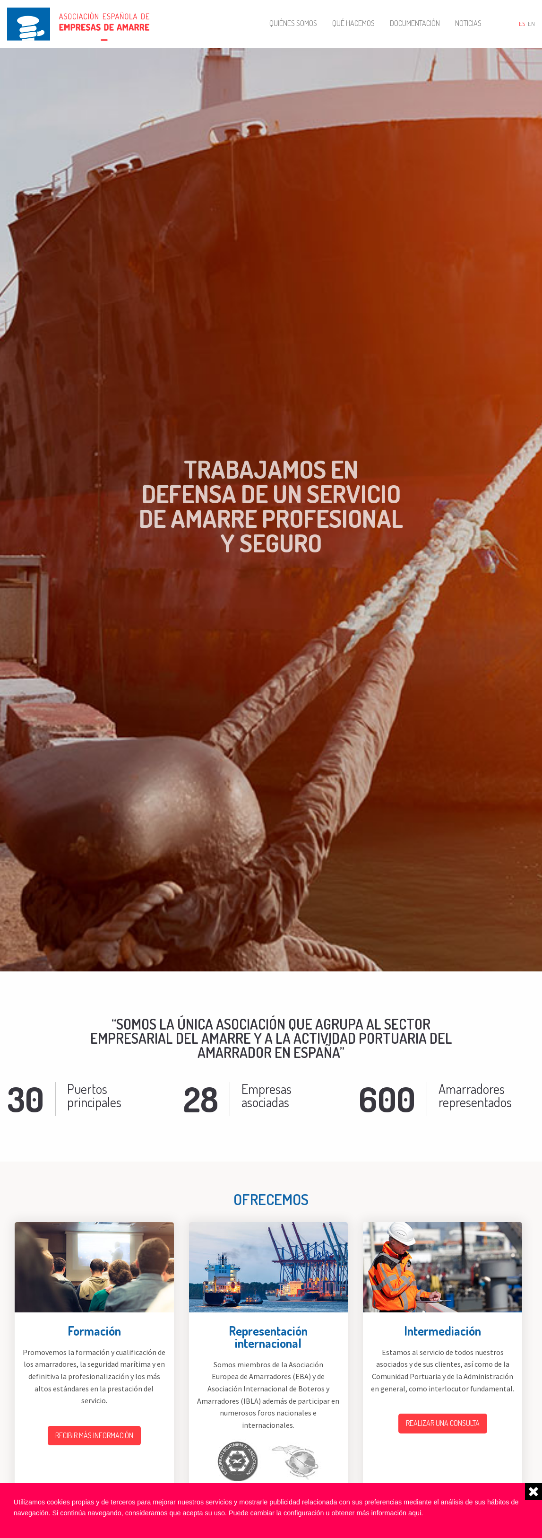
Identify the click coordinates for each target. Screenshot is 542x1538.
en (531, 23)
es (522, 23)
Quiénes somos (293, 23)
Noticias (468, 23)
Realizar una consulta (443, 1423)
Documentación (415, 23)
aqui (414, 1513)
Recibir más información (94, 1435)
